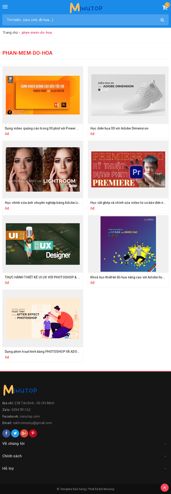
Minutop (109, 489)
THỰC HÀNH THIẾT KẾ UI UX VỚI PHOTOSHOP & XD (43, 277)
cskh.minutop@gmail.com (32, 423)
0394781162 (21, 410)
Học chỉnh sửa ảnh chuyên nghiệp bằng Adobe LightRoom (49, 203)
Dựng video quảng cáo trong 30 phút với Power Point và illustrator (55, 128)
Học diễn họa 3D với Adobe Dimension (119, 128)
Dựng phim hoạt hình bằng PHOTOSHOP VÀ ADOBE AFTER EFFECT (54, 351)
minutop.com (30, 416)
